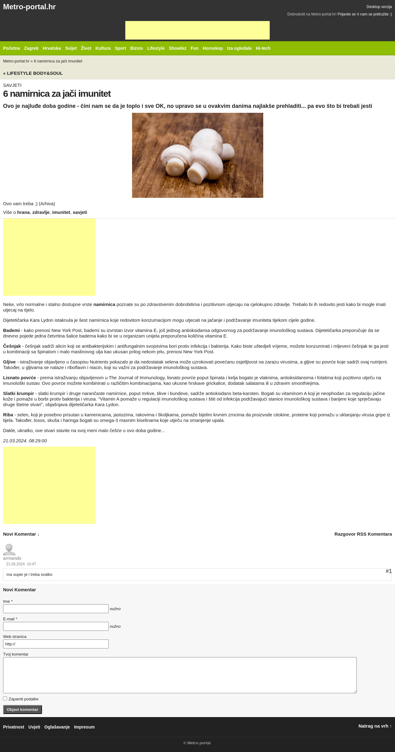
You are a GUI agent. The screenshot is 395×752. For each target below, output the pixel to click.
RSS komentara (374, 534)
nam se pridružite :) (376, 14)
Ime (7, 601)
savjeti (80, 212)
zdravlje (41, 212)
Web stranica (15, 636)
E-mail (10, 619)
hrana (23, 212)
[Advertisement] (197, 30)
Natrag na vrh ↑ (375, 726)
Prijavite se (347, 14)
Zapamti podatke (21, 698)
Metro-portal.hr (29, 6)
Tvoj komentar (15, 654)
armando (12, 558)
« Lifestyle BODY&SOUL (33, 73)
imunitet (61, 212)
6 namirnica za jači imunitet (58, 61)
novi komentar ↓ (21, 534)
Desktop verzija (379, 7)
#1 (389, 571)
